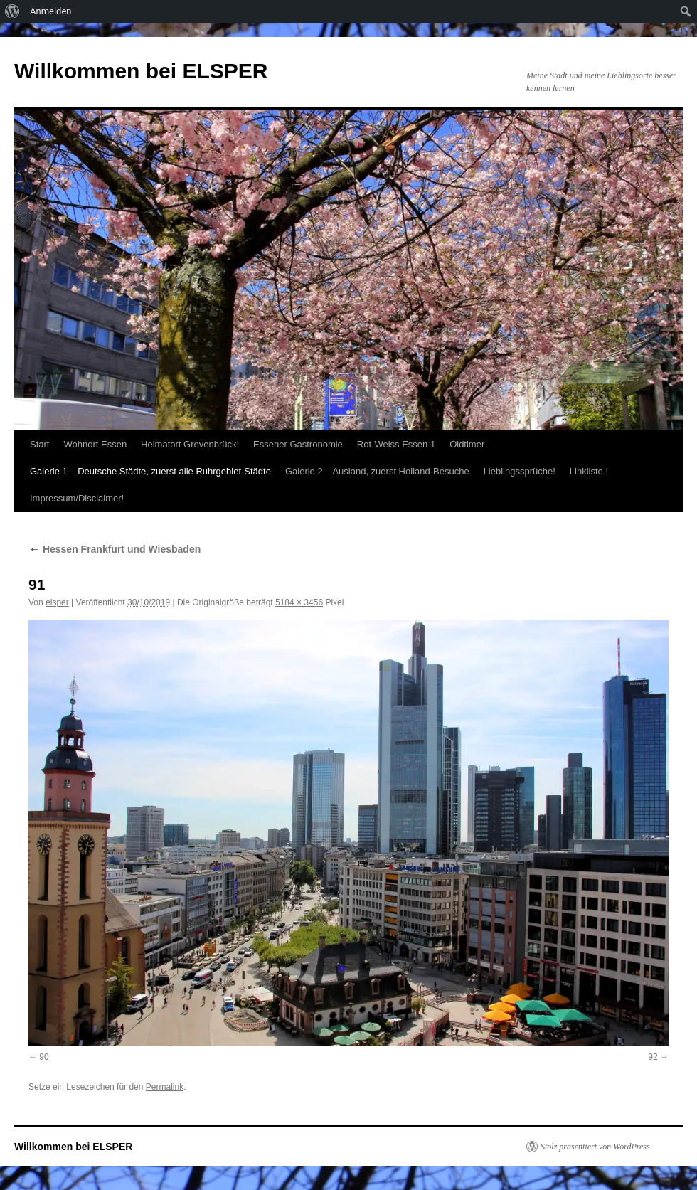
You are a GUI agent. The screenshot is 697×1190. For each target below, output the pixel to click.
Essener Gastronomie (298, 444)
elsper (57, 602)
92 (652, 1057)
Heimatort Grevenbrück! (190, 444)
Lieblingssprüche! (519, 471)
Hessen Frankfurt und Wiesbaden (114, 549)
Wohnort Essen (95, 444)
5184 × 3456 (299, 602)
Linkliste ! (589, 471)
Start (39, 444)
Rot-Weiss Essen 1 (396, 444)
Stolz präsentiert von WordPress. (596, 1147)
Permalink (164, 1087)
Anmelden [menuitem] (51, 11)
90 (43, 1057)
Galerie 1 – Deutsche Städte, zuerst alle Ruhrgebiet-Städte (150, 471)
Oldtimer (466, 444)
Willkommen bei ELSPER (140, 71)
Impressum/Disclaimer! (77, 498)
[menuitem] (12, 11)
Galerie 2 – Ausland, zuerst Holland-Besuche (377, 471)
